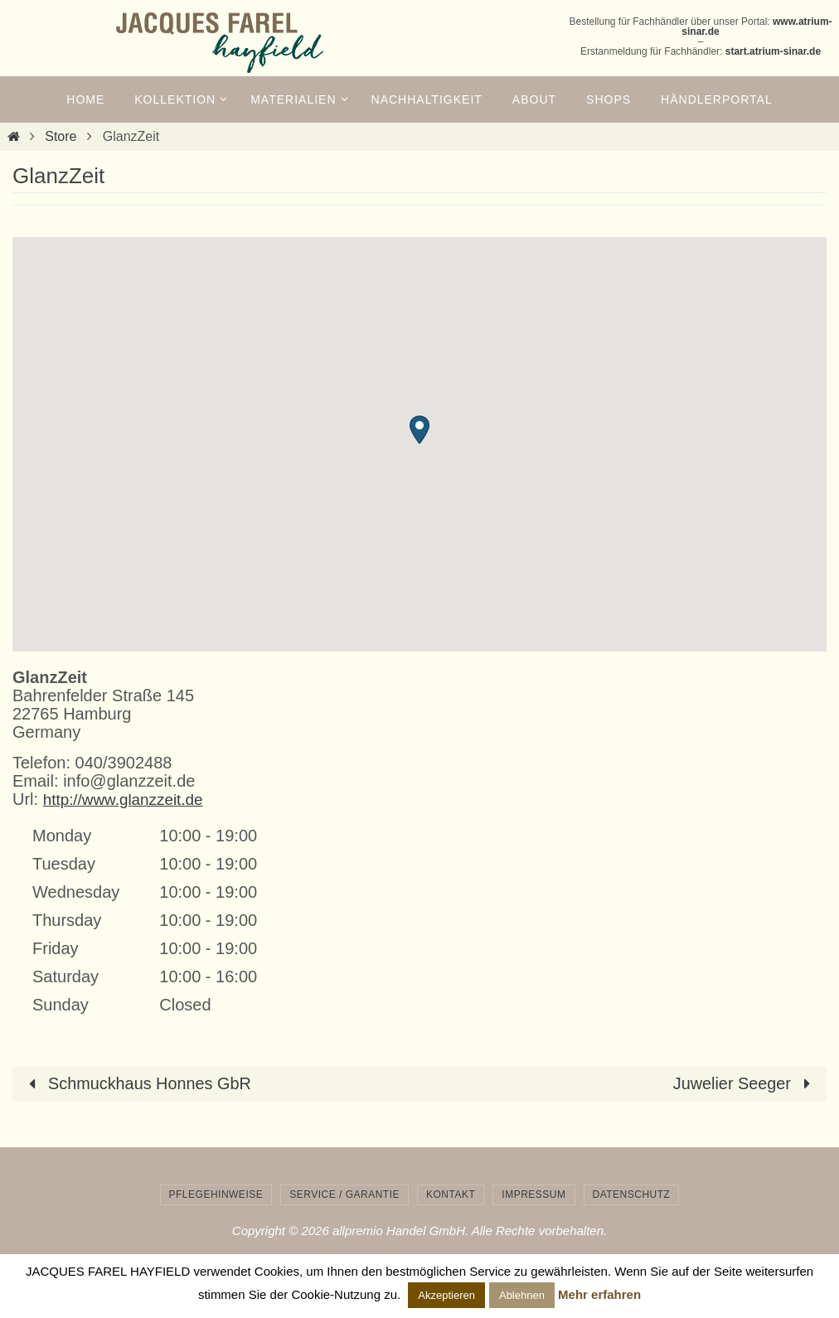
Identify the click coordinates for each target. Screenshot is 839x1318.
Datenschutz (632, 1193)
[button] (419, 429)
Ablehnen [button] (522, 1295)
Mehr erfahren (599, 1294)
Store (60, 136)
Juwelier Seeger (745, 1083)
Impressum (533, 1193)
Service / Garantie (344, 1193)
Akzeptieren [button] (446, 1295)
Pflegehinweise (216, 1193)
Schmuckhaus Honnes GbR (137, 1083)
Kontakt (450, 1193)
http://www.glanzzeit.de (128, 799)
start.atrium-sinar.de (773, 51)
